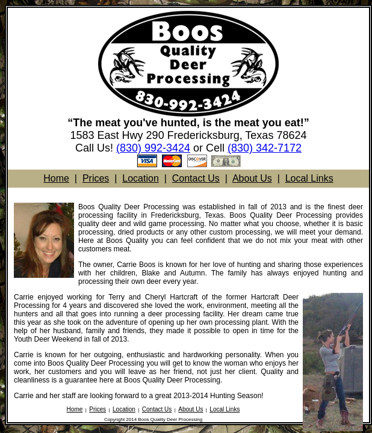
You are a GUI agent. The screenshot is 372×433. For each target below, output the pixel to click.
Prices (95, 178)
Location (140, 178)
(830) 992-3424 (153, 148)
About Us (252, 178)
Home (56, 178)
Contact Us (196, 178)
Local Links (309, 178)
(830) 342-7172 (265, 148)
